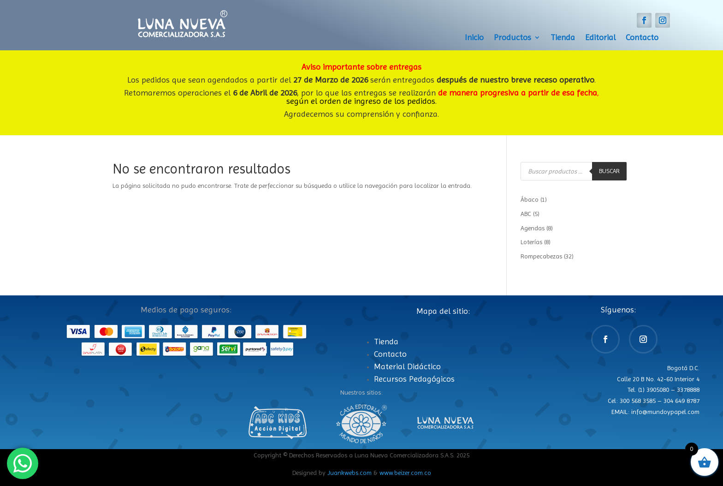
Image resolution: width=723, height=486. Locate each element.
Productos (512, 38)
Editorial (600, 38)
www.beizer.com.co (405, 472)
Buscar (609, 171)
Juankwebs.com (349, 472)
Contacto (642, 38)
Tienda (563, 38)
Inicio (474, 38)
